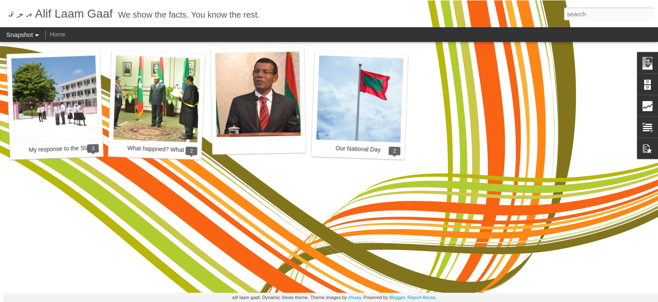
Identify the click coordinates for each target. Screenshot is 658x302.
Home (57, 34)
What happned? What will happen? (173, 150)
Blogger (397, 297)
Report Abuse (421, 297)
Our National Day (358, 149)
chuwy (354, 297)
